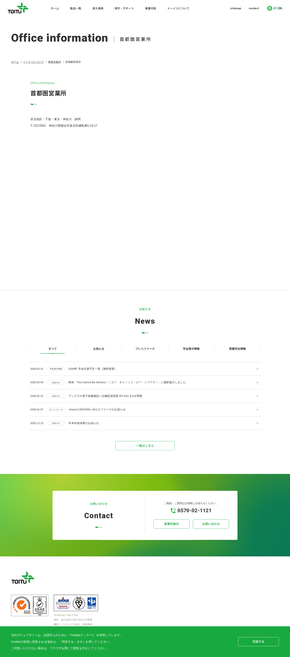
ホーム (15, 61)
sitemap (235, 8)
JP (274, 8)
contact (254, 8)
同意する (258, 641)
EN (280, 8)
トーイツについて (33, 61)
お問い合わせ (210, 529)
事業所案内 (54, 61)
